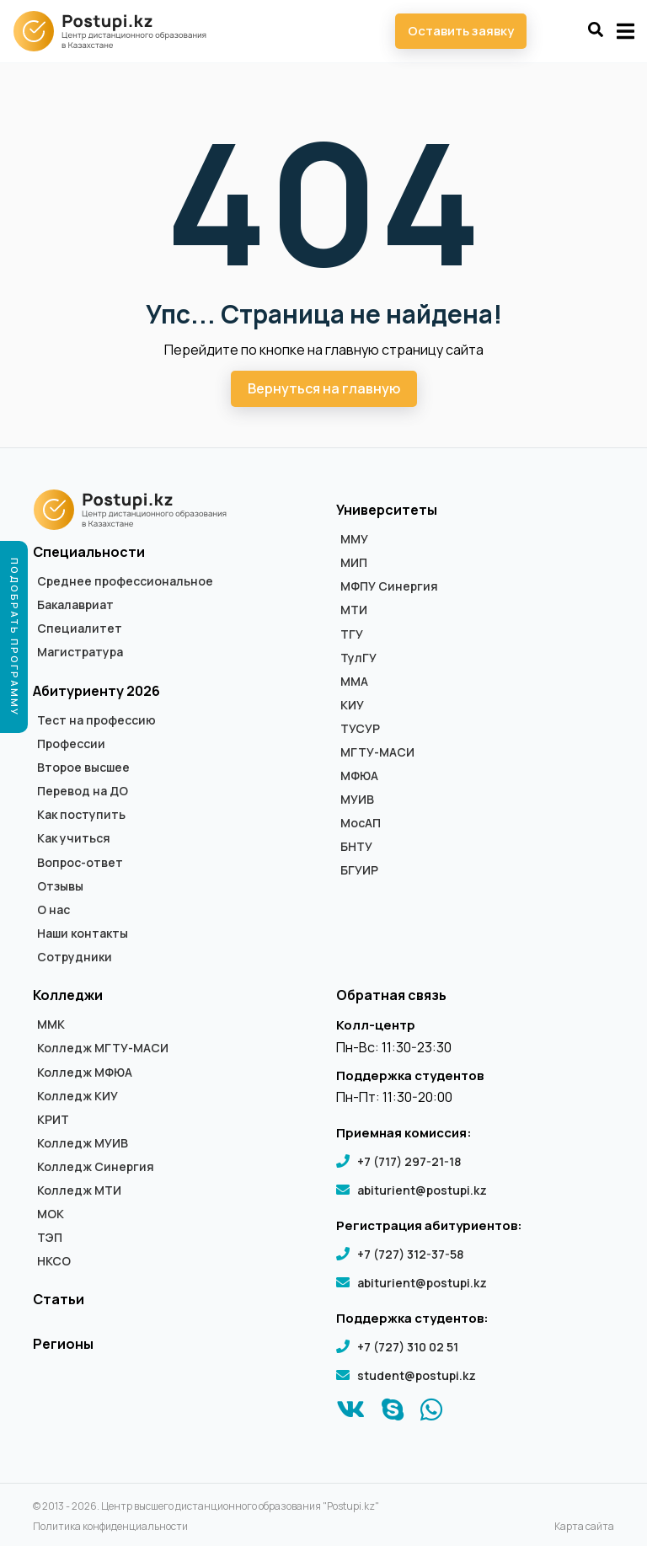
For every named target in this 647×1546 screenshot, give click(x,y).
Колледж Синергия (95, 1167)
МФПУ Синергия (389, 586)
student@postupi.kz (416, 1375)
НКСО (54, 1261)
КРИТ (53, 1119)
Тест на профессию (96, 720)
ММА (354, 681)
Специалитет (79, 628)
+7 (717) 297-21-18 (409, 1161)
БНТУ (356, 846)
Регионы (63, 1344)
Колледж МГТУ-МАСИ (102, 1048)
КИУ (352, 705)
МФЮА (359, 776)
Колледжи (68, 995)
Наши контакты (82, 933)
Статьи (58, 1299)
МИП (353, 563)
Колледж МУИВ (82, 1143)
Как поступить (81, 814)
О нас (53, 910)
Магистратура (80, 652)
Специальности (89, 552)
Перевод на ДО (82, 791)
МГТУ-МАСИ (377, 752)
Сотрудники (74, 957)
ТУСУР (360, 729)
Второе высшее (83, 767)
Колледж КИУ (77, 1096)
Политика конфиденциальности (110, 1527)
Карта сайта (584, 1527)
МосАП (360, 823)
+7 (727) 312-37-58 (410, 1254)
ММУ (354, 539)
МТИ (353, 610)
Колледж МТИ (79, 1190)
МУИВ (357, 799)
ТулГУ (358, 658)
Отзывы (60, 886)
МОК (50, 1214)
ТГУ (351, 634)
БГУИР (359, 870)
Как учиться (73, 838)
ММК (51, 1024)
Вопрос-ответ (80, 862)
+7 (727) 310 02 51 (407, 1347)
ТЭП (49, 1237)
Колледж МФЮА (84, 1072)
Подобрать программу (14, 637)
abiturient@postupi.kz (422, 1190)
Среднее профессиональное (125, 581)
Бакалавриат (75, 605)
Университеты (386, 509)
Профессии (71, 744)
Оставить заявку (461, 31)
